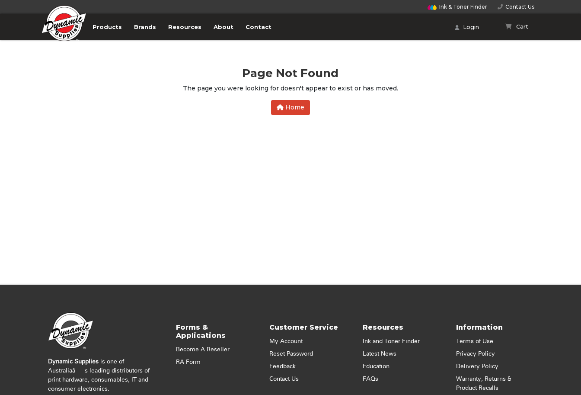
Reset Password (291, 354)
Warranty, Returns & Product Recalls (483, 383)
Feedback (282, 366)
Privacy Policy (475, 354)
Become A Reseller (203, 350)
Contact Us (516, 6)
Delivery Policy (477, 366)
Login (467, 28)
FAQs (370, 379)
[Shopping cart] (517, 27)
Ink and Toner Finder (391, 341)
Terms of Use (474, 341)
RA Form (188, 362)
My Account (286, 341)
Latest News (379, 354)
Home (290, 107)
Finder (457, 6)
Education (376, 366)
